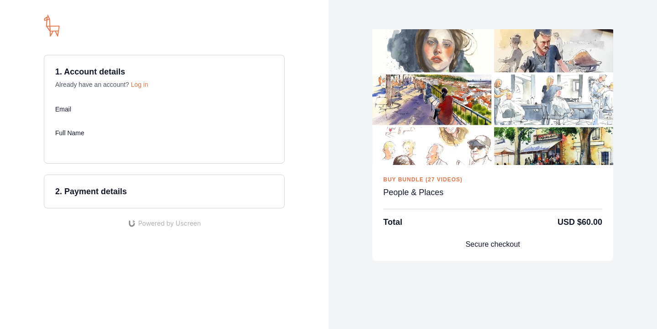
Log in (139, 84)
